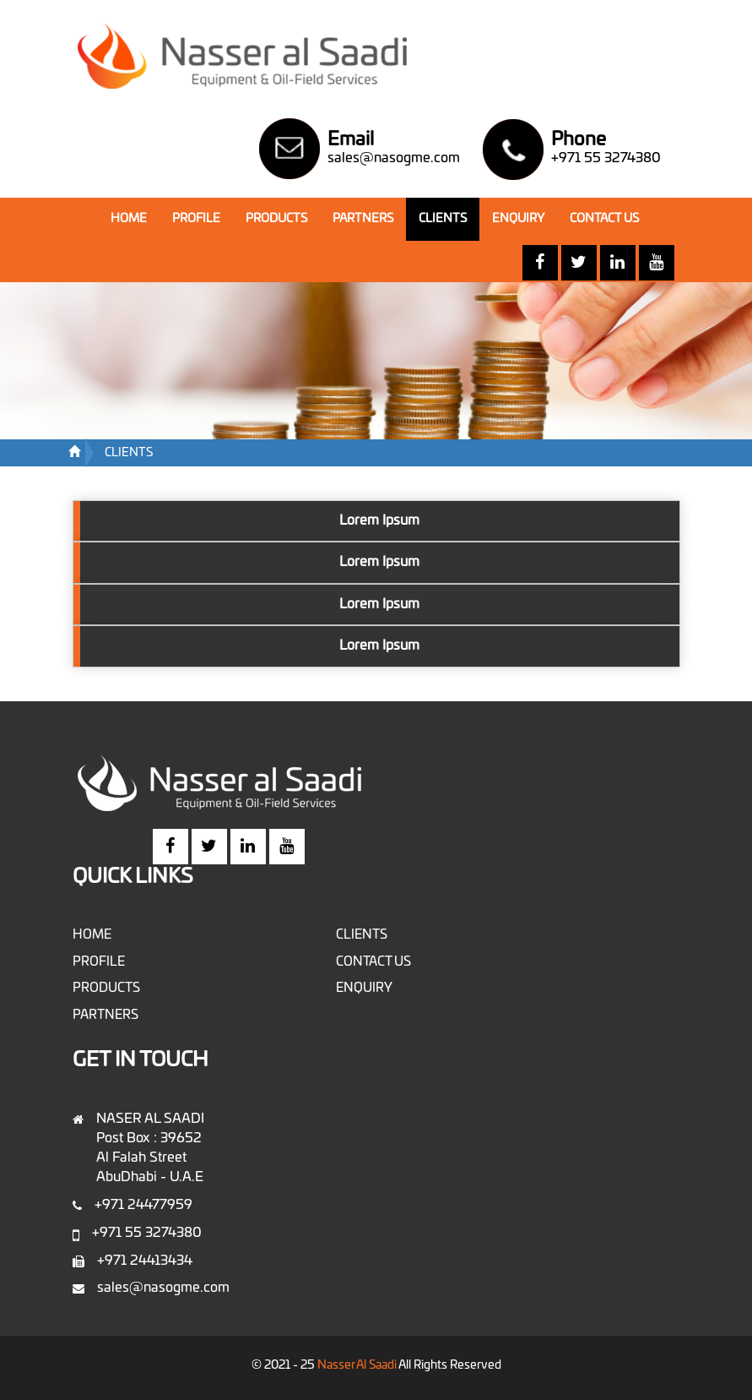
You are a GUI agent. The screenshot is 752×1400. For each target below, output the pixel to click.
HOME (135, 217)
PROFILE (196, 219)
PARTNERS (363, 219)
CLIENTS (443, 219)
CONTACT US (604, 219)
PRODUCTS (276, 219)
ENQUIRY (518, 219)
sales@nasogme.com (393, 158)
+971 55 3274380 (606, 158)
